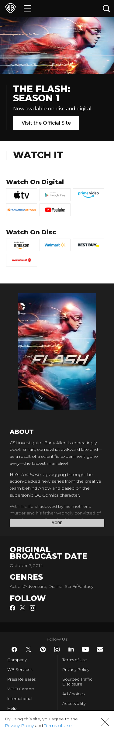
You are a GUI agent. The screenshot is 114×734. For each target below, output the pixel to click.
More (57, 523)
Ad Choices (73, 693)
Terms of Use (74, 659)
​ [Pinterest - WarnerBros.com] (43, 649)
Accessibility (74, 703)
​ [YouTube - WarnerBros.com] (85, 649)
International (19, 698)
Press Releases (21, 679)
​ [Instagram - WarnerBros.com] (56, 649)
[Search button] (106, 8)
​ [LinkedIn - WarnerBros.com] (71, 649)
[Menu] (27, 8)
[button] (105, 722)
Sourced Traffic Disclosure (77, 681)
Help (12, 708)
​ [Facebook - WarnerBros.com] (14, 649)
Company (17, 659)
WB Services (19, 669)
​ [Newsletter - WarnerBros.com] (99, 649)
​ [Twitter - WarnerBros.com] (28, 649)
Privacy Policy (75, 669)
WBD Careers (20, 688)
